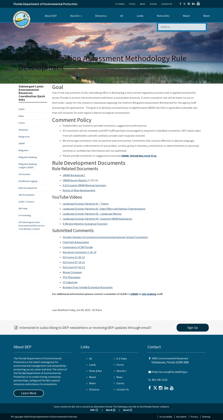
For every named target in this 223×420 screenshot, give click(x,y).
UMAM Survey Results (75, 180)
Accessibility (166, 416)
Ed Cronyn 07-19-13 (74, 262)
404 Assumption (27, 194)
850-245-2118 (159, 379)
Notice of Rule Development (79, 190)
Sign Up (192, 328)
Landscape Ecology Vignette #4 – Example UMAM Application (97, 218)
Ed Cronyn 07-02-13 (74, 267)
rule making (149, 294)
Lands (140, 15)
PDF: (94, 409)
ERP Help (23, 208)
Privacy (194, 416)
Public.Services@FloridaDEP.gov (169, 372)
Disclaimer (181, 416)
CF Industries (70, 282)
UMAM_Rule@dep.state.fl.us (138, 155)
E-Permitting (25, 215)
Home (21, 75)
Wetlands (23, 129)
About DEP (51, 15)
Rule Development (28, 187)
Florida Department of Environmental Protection (45, 4)
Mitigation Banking (28, 157)
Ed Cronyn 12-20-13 (74, 257)
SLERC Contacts (26, 201)
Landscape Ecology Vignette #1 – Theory (86, 203)
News (142, 3)
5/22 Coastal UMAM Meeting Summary (84, 185)
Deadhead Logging (28, 181)
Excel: (127, 409)
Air (121, 15)
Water (206, 15)
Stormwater (25, 174)
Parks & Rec (163, 15)
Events (153, 3)
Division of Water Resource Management (53, 75)
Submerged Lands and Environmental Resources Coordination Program (101, 75)
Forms (132, 3)
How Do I (75, 15)
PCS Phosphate (71, 277)
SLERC (22, 109)
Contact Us (166, 3)
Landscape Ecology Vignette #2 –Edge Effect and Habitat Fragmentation (104, 208)
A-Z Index (119, 3)
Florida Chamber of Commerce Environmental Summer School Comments (105, 237)
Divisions (100, 15)
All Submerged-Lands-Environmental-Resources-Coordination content (32, 225)
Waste (186, 15)
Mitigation (23, 150)
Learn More (28, 393)
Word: (110, 409)
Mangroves (24, 136)
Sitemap (206, 416)
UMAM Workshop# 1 (74, 175)
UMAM (22, 143)
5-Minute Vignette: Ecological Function (85, 223)
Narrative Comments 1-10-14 (79, 252)
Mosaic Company (72, 272)
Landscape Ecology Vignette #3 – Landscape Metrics (92, 213)
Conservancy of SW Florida (78, 247)
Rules (21, 116)
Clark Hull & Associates (76, 242)
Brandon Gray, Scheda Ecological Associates (88, 287)
